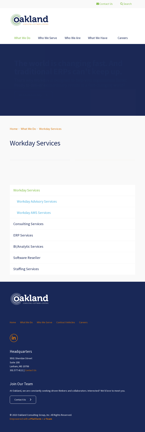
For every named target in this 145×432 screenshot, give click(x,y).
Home (14, 129)
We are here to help (30, 95)
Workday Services (50, 129)
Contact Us (30, 370)
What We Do (28, 129)
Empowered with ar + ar (31, 418)
